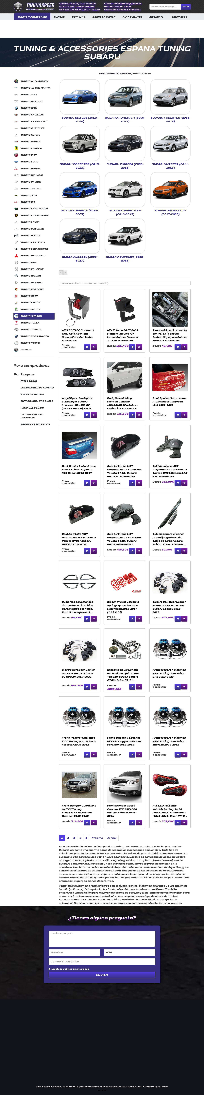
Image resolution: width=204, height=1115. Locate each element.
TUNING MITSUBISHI (33, 255)
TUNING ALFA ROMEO (34, 81)
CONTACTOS (179, 17)
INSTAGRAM (156, 17)
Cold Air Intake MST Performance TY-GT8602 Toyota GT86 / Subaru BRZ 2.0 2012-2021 (124, 539)
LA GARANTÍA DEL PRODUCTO (32, 416)
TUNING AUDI (29, 94)
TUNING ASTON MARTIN (36, 88)
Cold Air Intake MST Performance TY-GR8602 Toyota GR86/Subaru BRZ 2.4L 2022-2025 (169, 471)
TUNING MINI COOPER (34, 249)
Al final (111, 837)
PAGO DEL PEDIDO (32, 408)
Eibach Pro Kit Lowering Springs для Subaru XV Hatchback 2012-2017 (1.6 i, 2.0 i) (123, 607)
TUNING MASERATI (32, 229)
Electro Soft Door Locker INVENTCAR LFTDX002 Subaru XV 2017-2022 (78, 673)
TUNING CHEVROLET (33, 121)
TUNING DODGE (30, 141)
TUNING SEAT (29, 296)
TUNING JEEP (29, 195)
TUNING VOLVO (30, 343)
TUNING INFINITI (31, 182)
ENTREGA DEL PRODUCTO (37, 401)
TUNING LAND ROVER (34, 208)
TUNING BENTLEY (32, 101)
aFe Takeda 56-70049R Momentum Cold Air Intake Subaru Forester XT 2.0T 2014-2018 (122, 335)
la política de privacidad (74, 969)
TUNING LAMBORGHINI (35, 215)
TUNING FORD (29, 161)
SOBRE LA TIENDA (103, 17)
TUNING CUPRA (30, 135)
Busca (186, 7)
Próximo (97, 837)
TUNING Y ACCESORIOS (32, 17)
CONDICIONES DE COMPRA (37, 387)
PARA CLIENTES (132, 17)
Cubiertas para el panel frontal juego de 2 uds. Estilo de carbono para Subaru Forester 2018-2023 (167, 539)
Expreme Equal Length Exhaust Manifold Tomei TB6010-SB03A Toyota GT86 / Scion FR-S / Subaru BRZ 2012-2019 (123, 675)
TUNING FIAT (29, 155)
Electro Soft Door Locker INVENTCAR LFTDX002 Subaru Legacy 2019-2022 (169, 607)
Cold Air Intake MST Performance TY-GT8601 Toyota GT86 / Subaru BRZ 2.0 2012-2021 (79, 539)
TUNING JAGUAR (31, 188)
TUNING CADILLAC (32, 114)
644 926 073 (66, 9)
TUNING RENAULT (32, 282)
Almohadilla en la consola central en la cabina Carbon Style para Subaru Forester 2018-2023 (169, 335)
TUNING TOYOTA (31, 329)
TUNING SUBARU (31, 316)
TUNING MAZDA (30, 235)
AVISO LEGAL (29, 381)
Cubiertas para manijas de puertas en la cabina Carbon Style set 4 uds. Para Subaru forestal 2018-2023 (77, 607)
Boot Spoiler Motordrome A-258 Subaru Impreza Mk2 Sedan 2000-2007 (79, 470)
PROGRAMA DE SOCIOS (35, 424)
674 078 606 (66, 6)
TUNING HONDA (31, 168)
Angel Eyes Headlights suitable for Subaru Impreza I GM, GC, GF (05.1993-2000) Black (77, 403)
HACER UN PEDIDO (32, 394)
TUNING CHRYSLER (33, 128)
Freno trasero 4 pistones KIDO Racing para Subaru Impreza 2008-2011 (169, 741)
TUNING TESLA (30, 323)
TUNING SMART (30, 302)
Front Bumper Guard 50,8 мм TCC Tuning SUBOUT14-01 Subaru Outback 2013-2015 (79, 811)
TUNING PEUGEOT (32, 269)
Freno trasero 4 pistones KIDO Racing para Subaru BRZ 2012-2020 (169, 673)
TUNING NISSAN (31, 276)
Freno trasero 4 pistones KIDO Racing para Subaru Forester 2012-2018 (124, 741)
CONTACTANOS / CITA (72, 3)
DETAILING (78, 17)
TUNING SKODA (30, 309)
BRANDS (26, 349)
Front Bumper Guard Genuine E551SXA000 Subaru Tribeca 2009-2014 (122, 811)
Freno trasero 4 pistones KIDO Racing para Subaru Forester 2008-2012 (78, 741)
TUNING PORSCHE (32, 289)
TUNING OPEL (29, 262)
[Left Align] (61, 272)
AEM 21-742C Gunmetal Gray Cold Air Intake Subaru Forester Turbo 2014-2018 (78, 335)
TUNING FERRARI (31, 148)
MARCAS (59, 17)
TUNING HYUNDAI (32, 175)
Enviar (102, 975)
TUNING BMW (29, 108)
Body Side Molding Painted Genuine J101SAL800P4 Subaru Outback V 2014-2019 (122, 403)
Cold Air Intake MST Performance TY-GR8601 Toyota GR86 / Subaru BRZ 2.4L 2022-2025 (124, 471)
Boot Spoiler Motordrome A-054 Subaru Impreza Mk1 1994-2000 (169, 402)
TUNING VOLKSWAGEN (35, 336)
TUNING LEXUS (30, 222)
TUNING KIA (28, 202)
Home (102, 73)
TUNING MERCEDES (33, 242)
